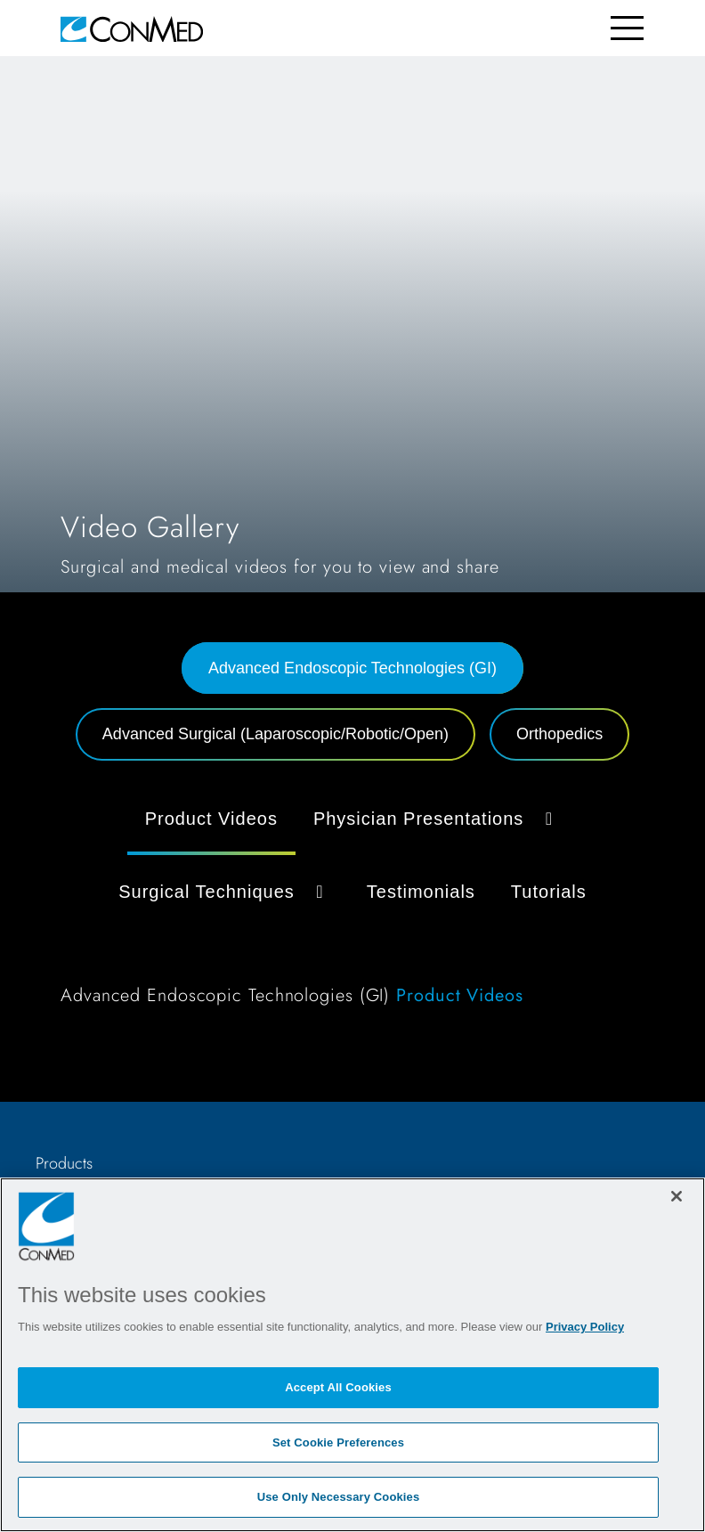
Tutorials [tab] (549, 891)
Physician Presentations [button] (436, 818)
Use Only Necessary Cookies (338, 1496)
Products (64, 1163)
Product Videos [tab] (211, 818)
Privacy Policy (585, 1326)
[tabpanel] (352, 906)
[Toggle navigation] (627, 28)
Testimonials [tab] (421, 891)
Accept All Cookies (338, 1387)
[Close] (676, 1196)
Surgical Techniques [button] (224, 891)
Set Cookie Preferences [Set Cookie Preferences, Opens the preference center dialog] (338, 1442)
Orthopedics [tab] (559, 734)
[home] (132, 28)
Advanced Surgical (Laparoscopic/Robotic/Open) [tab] (275, 734)
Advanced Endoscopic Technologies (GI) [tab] (352, 668)
